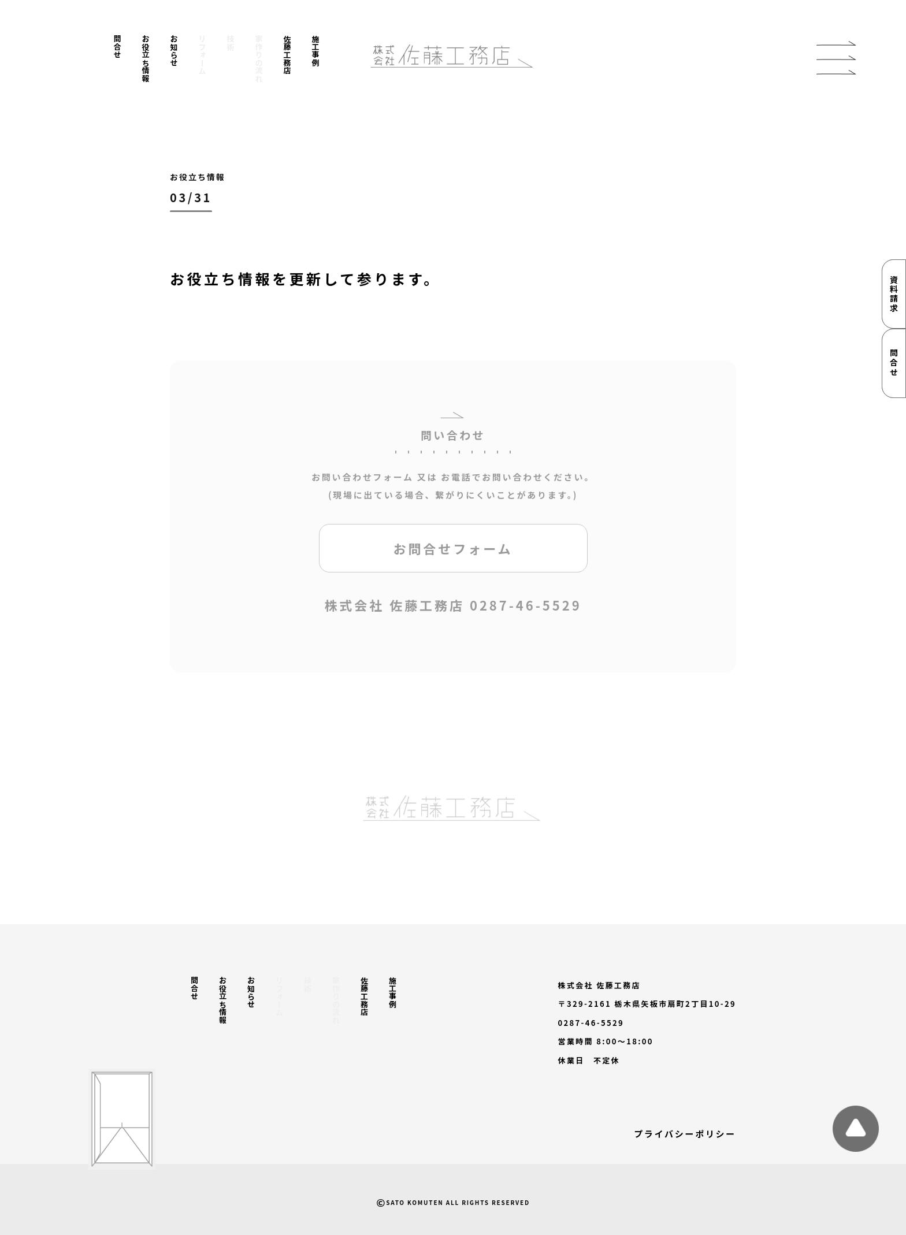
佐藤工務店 (287, 55)
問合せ (117, 47)
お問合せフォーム (453, 551)
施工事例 (315, 51)
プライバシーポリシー (685, 1134)
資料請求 (894, 294)
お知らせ (174, 51)
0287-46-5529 (526, 608)
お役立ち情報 (145, 59)
